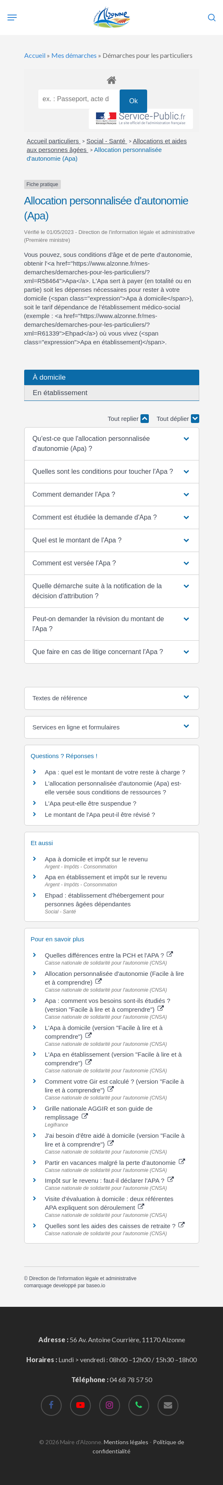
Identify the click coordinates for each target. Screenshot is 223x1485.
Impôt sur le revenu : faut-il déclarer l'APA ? (109, 1180)
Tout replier (128, 418)
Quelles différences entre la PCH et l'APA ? (109, 955)
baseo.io (95, 1285)
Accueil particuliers (53, 140)
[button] (111, 444)
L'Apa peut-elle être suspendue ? (91, 803)
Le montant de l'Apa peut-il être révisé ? (100, 814)
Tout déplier (178, 418)
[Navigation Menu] (12, 17)
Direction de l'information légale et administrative (83, 1278)
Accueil (34, 55)
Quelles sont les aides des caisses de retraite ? (115, 1225)
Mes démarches (74, 55)
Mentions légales (126, 1441)
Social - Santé (106, 140)
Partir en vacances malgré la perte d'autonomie (115, 1162)
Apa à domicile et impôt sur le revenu (96, 859)
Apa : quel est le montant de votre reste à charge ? (115, 772)
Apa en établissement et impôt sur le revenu (106, 877)
